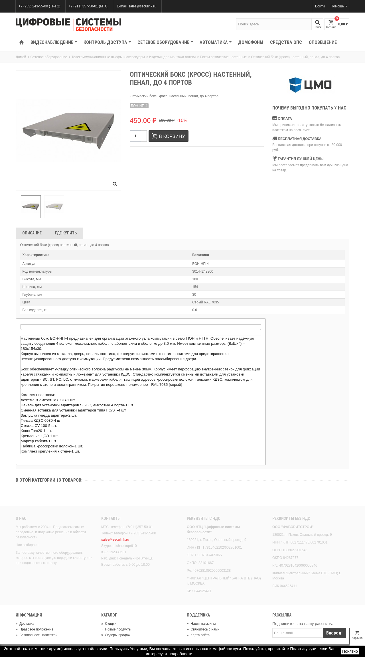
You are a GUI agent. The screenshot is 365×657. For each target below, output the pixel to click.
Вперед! (334, 633)
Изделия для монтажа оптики (172, 57)
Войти (320, 6)
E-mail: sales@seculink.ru (136, 6)
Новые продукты (116, 630)
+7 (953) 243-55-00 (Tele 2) (39, 6)
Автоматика (216, 42)
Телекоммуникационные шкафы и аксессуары (108, 57)
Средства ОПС (286, 42)
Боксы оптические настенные (223, 57)
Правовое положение (34, 630)
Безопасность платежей (36, 636)
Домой (21, 57)
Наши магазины (201, 624)
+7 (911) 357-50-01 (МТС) (88, 6)
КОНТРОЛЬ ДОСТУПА (107, 42)
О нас (21, 519)
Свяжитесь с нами (203, 630)
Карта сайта (198, 636)
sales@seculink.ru (115, 540)
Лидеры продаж (115, 636)
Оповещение (323, 42)
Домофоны (250, 42)
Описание (32, 234)
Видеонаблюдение (54, 42)
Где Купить (66, 234)
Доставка (25, 624)
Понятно (350, 651)
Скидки (108, 624)
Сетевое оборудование (165, 42)
